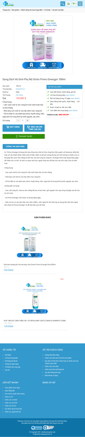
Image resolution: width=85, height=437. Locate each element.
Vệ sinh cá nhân (58, 10)
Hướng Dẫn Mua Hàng (52, 355)
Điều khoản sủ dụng (51, 375)
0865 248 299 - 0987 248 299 (34, 127)
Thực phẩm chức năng (12, 388)
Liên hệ (7, 370)
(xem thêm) (70, 95)
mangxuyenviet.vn (46, 434)
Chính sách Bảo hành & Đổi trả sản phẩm (58, 358)
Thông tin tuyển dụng (12, 364)
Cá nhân (47, 10)
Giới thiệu (8, 355)
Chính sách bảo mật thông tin (54, 369)
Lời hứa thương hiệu (11, 358)
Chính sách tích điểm (52, 366)
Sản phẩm (15, 10)
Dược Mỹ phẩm (10, 391)
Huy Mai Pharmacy (49, 387)
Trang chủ (6, 10)
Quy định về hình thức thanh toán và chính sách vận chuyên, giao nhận (61, 362)
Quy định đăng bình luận (53, 372)
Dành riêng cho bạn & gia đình (32, 10)
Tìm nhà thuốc (23, 136)
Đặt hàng (13, 127)
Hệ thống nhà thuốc (11, 361)
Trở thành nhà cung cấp (12, 367)
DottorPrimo (20, 89)
